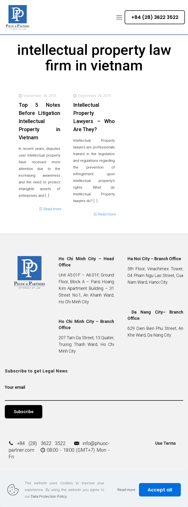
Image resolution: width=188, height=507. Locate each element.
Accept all (160, 489)
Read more (52, 209)
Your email (94, 393)
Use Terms (165, 443)
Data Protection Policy (48, 496)
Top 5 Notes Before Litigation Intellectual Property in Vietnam (39, 121)
